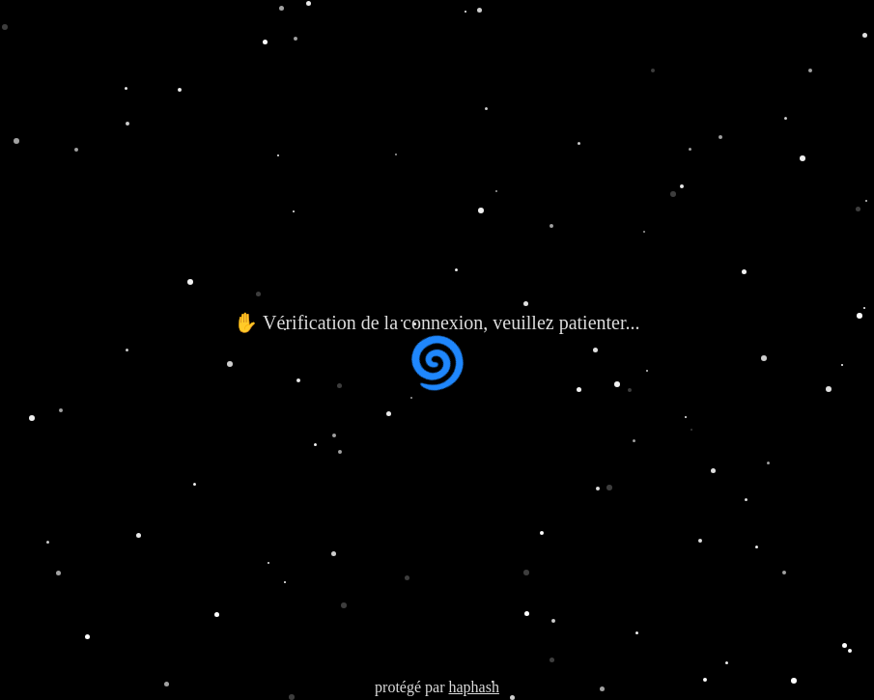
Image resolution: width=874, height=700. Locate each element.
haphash (473, 687)
